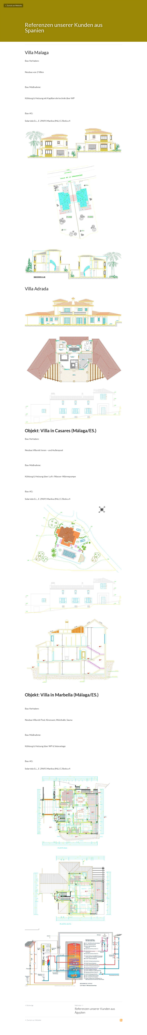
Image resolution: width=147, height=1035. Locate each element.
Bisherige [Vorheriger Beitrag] (29, 1005)
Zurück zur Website (13, 5)
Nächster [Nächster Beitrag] (79, 1005)
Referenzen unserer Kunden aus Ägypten (95, 1010)
